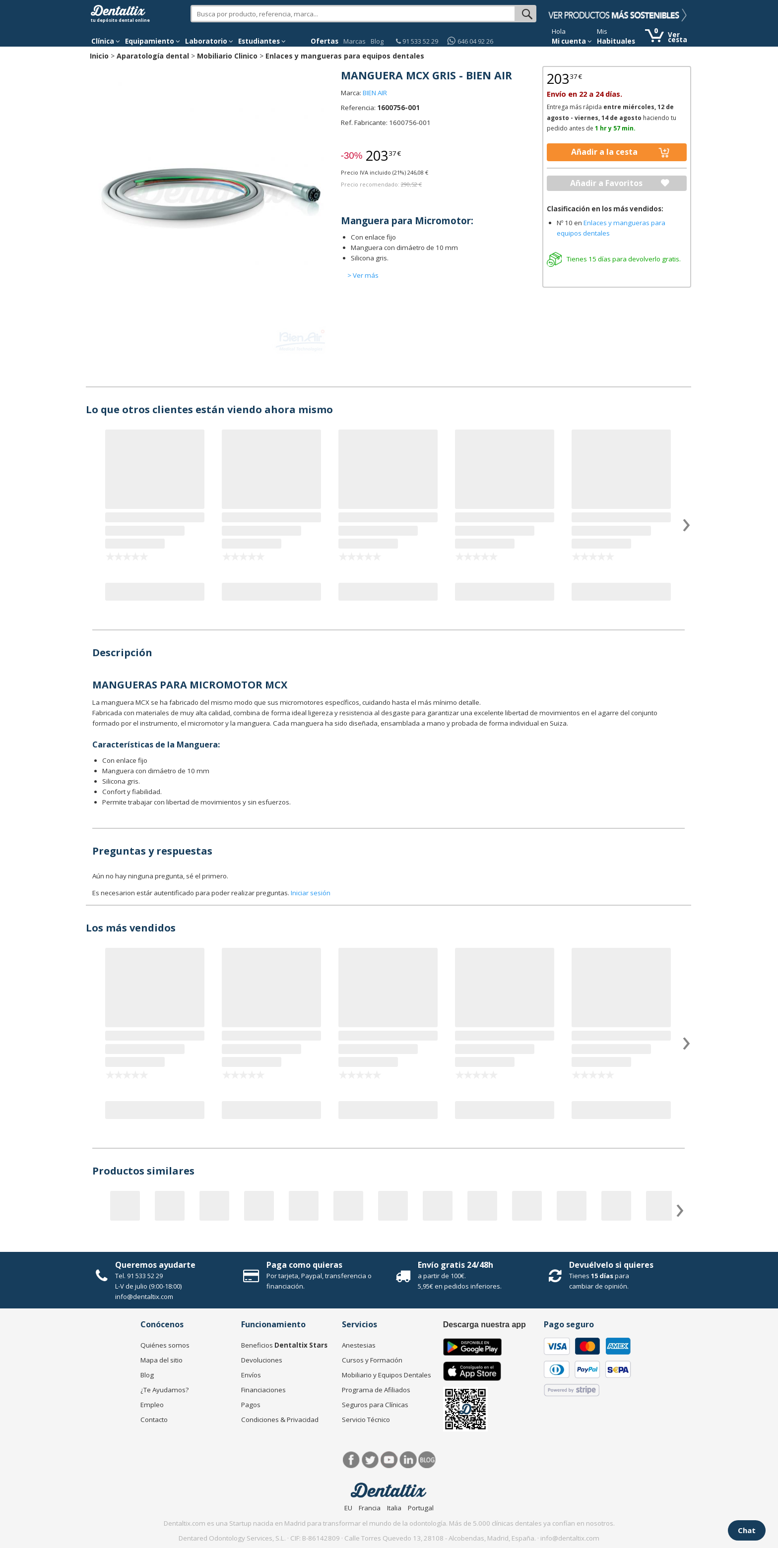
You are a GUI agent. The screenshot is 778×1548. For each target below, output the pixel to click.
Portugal (421, 1507)
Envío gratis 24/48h (455, 1264)
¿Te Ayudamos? (164, 1389)
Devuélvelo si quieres (611, 1264)
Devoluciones (261, 1360)
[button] (105, 41)
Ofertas (324, 41)
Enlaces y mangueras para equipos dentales (344, 56)
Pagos (250, 1404)
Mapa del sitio (161, 1360)
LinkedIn (408, 1460)
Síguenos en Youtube (389, 1460)
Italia (394, 1507)
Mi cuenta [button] (572, 41)
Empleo (152, 1404)
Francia (370, 1507)
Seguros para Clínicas (375, 1404)
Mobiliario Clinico (227, 56)
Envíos (251, 1374)
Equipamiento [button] (152, 41)
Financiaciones (263, 1389)
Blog (377, 41)
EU (348, 1507)
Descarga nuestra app (484, 1324)
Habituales (616, 41)
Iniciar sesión (310, 892)
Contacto (154, 1419)
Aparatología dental (153, 56)
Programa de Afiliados (376, 1389)
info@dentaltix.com (144, 1296)
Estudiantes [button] (262, 41)
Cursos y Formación (372, 1360)
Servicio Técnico (366, 1419)
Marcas (354, 41)
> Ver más (363, 275)
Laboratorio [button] (209, 41)
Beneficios (284, 1345)
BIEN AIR (375, 92)
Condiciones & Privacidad (280, 1419)
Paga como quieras (304, 1264)
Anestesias (359, 1345)
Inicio (99, 56)
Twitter (370, 1460)
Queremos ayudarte (155, 1264)
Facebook (351, 1460)
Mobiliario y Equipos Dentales (386, 1374)
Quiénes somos (165, 1345)
